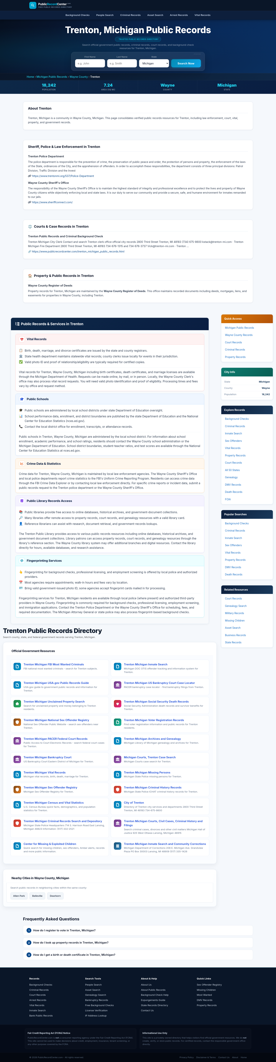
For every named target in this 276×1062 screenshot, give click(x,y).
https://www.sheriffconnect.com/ (52, 202)
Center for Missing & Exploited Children (50, 844)
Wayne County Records (239, 335)
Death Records (233, 491)
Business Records (235, 635)
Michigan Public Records (52, 76)
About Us (146, 984)
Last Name (122, 57)
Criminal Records (235, 349)
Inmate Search (233, 433)
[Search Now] (186, 63)
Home (30, 76)
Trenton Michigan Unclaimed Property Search (54, 701)
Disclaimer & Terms (206, 1057)
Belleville (37, 895)
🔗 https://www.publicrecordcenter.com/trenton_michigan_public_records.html (76, 251)
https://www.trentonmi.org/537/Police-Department (63, 175)
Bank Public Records (41, 1015)
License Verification (96, 1010)
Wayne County (79, 76)
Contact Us (147, 1010)
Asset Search (233, 627)
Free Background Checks (99, 1005)
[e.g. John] (90, 63)
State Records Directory (154, 1005)
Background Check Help (155, 994)
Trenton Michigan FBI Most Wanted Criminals (54, 664)
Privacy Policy (187, 1057)
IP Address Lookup (96, 1015)
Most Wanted (204, 994)
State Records (233, 642)
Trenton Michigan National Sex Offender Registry (56, 720)
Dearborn (55, 895)
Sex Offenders (233, 440)
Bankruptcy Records (96, 1000)
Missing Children (235, 620)
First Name (90, 57)
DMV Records (233, 484)
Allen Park (19, 895)
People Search (93, 984)
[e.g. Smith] (122, 63)
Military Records (234, 613)
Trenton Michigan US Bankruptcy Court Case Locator (159, 683)
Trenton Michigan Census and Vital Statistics (54, 802)
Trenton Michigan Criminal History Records (152, 787)
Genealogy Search (236, 605)
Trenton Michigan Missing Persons (147, 772)
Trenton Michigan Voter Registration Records (154, 720)
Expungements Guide (153, 1000)
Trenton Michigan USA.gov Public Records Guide (56, 683)
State (154, 57)
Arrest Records (37, 1000)
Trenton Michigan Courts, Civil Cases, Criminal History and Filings (163, 823)
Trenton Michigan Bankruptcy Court (47, 757)
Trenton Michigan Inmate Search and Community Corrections (165, 844)
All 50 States (232, 470)
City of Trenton (134, 802)
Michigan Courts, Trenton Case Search (150, 757)
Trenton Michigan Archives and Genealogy (152, 739)
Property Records (235, 357)
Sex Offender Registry (209, 984)
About (235, 1057)
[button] (138, 930)
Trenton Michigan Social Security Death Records (156, 701)
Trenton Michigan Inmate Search (145, 664)
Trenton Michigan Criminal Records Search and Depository (63, 821)
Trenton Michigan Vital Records (45, 772)
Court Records (233, 342)
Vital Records (233, 448)
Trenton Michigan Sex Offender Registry (50, 787)
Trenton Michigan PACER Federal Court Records (56, 739)
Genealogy (231, 477)
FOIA (228, 499)
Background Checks (237, 418)
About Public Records (153, 989)
